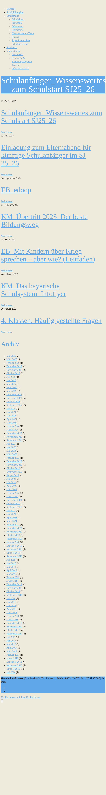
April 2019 (11, 570)
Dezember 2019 (14, 545)
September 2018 (14, 595)
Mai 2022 (11, 482)
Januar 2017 (12, 658)
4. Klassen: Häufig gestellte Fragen (51, 320)
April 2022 (11, 486)
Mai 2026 (11, 355)
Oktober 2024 (13, 401)
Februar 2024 (12, 426)
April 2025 (11, 387)
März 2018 (11, 612)
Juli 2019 (10, 559)
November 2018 (14, 588)
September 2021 (14, 507)
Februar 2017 (12, 654)
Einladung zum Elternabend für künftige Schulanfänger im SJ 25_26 (46, 155)
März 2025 (11, 391)
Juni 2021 (11, 514)
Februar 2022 (12, 493)
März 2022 (11, 489)
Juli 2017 (10, 637)
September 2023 (14, 440)
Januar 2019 (12, 581)
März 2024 (11, 422)
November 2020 (14, 531)
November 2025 (14, 370)
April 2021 (11, 517)
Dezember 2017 (14, 623)
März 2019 (11, 574)
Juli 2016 (10, 672)
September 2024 (14, 405)
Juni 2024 (11, 412)
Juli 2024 (10, 408)
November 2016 (14, 665)
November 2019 (14, 549)
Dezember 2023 (14, 433)
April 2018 (11, 609)
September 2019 (14, 556)
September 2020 (14, 538)
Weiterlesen (7, 132)
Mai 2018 (11, 605)
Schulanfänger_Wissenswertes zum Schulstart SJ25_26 (51, 116)
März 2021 (11, 521)
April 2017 (11, 647)
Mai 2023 (11, 450)
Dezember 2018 (14, 584)
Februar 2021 (12, 524)
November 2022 (14, 465)
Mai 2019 (11, 566)
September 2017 (14, 633)
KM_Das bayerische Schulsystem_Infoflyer (33, 290)
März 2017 (11, 651)
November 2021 (14, 500)
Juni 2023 (11, 447)
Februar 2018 (12, 616)
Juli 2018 (10, 598)
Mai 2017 (11, 644)
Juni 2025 (11, 380)
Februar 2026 (12, 363)
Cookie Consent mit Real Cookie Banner (21, 697)
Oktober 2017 (13, 630)
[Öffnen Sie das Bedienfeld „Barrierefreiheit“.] (2, 701)
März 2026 (11, 359)
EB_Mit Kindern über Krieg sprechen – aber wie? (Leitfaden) (48, 255)
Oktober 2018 (13, 591)
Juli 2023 (10, 443)
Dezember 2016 (14, 661)
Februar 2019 (12, 577)
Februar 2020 (12, 542)
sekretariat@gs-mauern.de (19, 681)
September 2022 (14, 472)
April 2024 (11, 419)
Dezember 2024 (14, 394)
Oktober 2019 (13, 552)
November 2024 (14, 398)
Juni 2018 (11, 602)
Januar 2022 (12, 496)
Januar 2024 (12, 429)
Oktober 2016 (13, 668)
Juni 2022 (11, 479)
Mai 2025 (11, 384)
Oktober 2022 (13, 468)
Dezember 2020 (14, 528)
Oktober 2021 (13, 503)
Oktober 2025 (13, 373)
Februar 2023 (12, 457)
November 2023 (14, 436)
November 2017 (14, 626)
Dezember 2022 (14, 461)
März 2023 (11, 454)
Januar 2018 (12, 619)
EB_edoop (16, 190)
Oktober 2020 (13, 535)
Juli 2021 (10, 510)
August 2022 (12, 475)
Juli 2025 (10, 377)
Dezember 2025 (14, 366)
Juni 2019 (11, 563)
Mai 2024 (11, 415)
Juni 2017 (11, 640)
